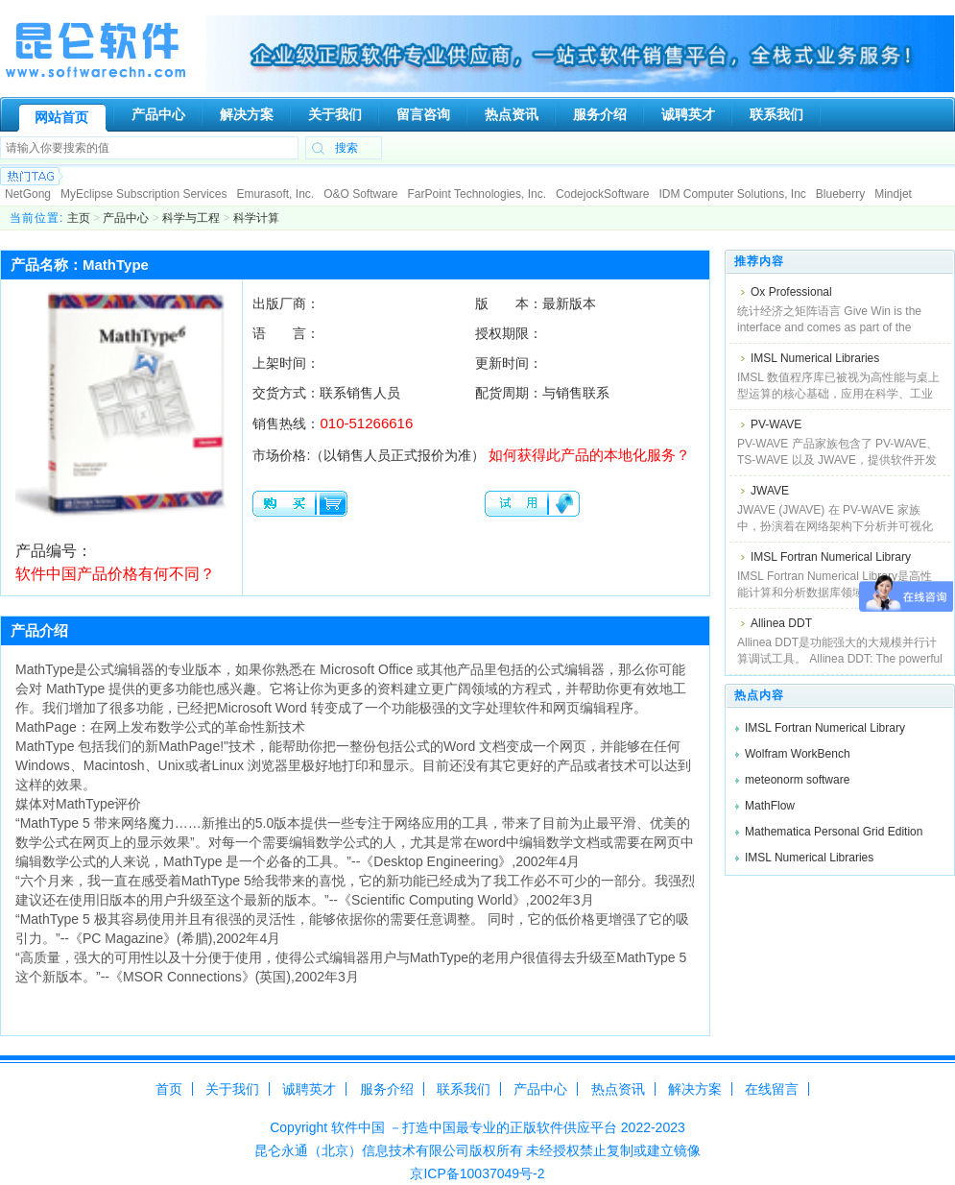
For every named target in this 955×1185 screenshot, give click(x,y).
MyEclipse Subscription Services (143, 194)
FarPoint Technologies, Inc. (477, 194)
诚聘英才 (309, 1089)
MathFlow (770, 805)
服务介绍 (387, 1089)
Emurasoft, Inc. (275, 194)
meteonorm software (797, 779)
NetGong (28, 194)
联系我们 (463, 1089)
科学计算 (256, 218)
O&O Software (360, 194)
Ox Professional (791, 292)
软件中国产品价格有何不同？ (115, 574)
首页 (168, 1089)
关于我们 (232, 1089)
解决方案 (695, 1089)
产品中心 (126, 218)
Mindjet (893, 194)
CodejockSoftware (602, 194)
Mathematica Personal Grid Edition (833, 831)
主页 (78, 218)
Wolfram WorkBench (797, 754)
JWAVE (770, 490)
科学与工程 (191, 218)
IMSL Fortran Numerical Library (831, 557)
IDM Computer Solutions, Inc (731, 194)
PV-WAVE (776, 424)
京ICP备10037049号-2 (477, 1173)
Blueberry (840, 194)
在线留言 (772, 1089)
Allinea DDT (781, 623)
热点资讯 (618, 1089)
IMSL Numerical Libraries (815, 358)
